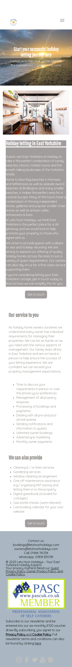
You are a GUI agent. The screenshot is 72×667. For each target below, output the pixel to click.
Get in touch (36, 294)
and (28, 634)
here (38, 643)
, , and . (34, 571)
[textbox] (36, 8)
